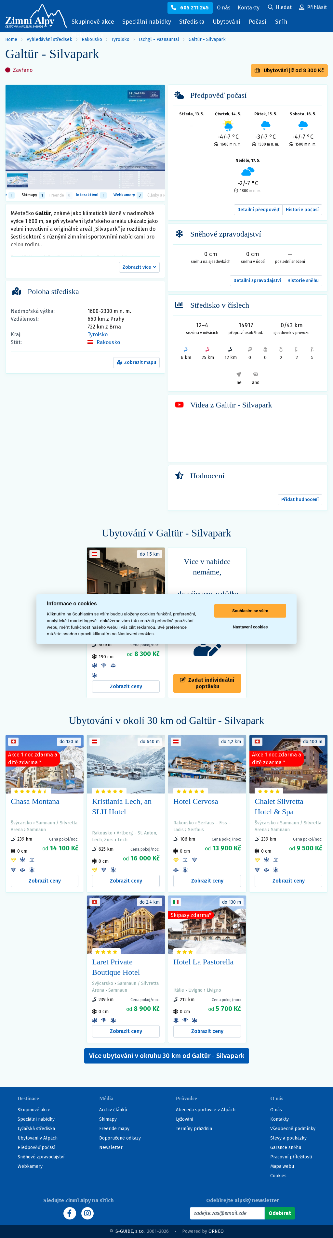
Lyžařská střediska (36, 1128)
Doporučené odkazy (120, 1138)
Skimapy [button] (33, 195)
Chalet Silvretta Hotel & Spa (279, 806)
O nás (276, 1110)
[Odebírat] (280, 1213)
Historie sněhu (303, 280)
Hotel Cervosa (195, 801)
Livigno (195, 990)
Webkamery (87, 34)
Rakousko (108, 342)
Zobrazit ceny (126, 686)
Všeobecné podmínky (292, 1128)
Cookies (278, 1176)
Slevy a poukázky (288, 1138)
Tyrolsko (97, 334)
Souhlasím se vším (250, 610)
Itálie (178, 990)
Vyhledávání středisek (49, 39)
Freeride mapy (114, 1128)
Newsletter (111, 1147)
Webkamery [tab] (128, 195)
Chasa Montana (35, 801)
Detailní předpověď (258, 210)
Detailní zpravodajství (257, 280)
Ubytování (228, 23)
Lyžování (184, 1119)
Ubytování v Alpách (38, 1138)
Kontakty (279, 1119)
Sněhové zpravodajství (41, 1157)
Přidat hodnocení (300, 499)
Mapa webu (282, 1166)
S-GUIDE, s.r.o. (130, 1231)
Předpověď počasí (36, 1147)
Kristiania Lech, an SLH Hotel (122, 806)
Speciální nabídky (146, 21)
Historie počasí (302, 210)
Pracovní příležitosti (291, 1157)
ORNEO (216, 1231)
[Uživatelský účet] (279, 8)
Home (11, 39)
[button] (139, 267)
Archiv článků (113, 1110)
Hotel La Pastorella (203, 962)
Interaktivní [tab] (91, 195)
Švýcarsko (21, 823)
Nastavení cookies (250, 627)
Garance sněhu (285, 1147)
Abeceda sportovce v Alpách (205, 1110)
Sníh (283, 23)
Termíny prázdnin (194, 1128)
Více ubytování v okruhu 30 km (166, 1056)
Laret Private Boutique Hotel (116, 967)
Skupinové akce (93, 21)
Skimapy (108, 1119)
